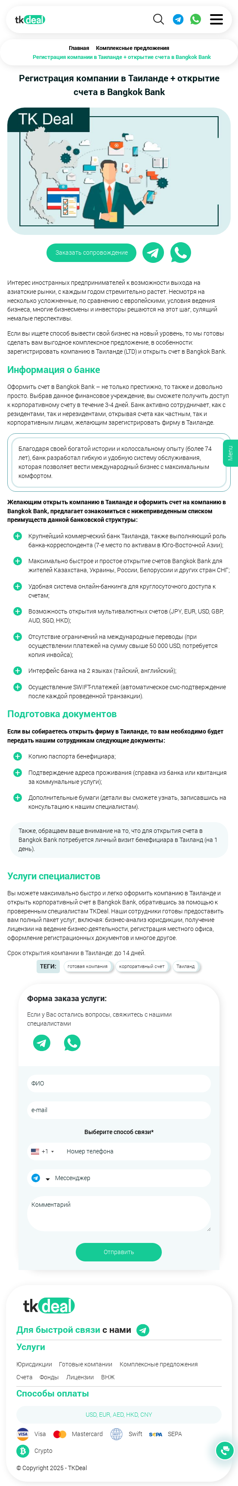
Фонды (49, 1377)
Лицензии (80, 1377)
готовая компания (88, 966)
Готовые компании (85, 1364)
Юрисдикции (34, 1364)
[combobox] (42, 1151)
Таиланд (185, 966)
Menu (230, 453)
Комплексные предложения (159, 1364)
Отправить (119, 1252)
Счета (24, 1377)
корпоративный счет (141, 966)
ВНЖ (107, 1377)
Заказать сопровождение (92, 252)
